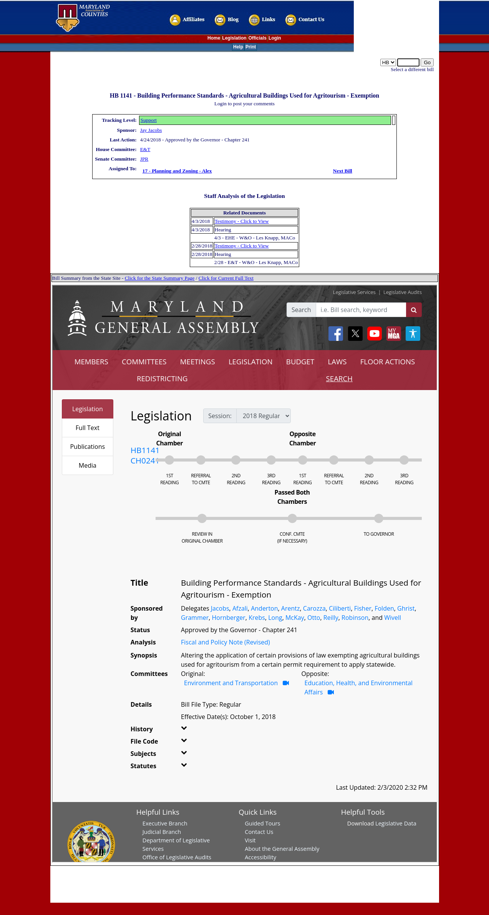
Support (149, 120)
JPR (144, 159)
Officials (258, 38)
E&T (145, 149)
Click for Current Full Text (226, 278)
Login (275, 38)
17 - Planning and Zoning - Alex (177, 171)
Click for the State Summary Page (160, 278)
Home (213, 38)
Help (238, 47)
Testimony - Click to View (242, 221)
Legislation (234, 38)
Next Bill (342, 171)
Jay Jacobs (151, 130)
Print (250, 47)
